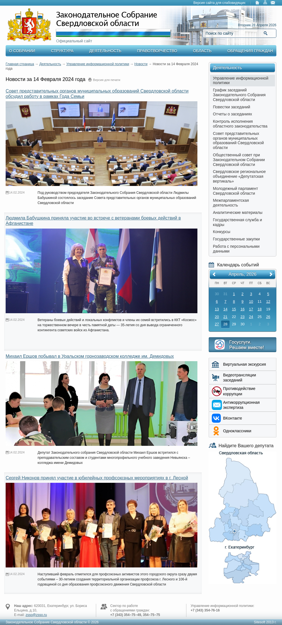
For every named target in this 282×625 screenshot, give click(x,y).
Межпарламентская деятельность (231, 202)
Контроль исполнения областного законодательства (240, 123)
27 (217, 324)
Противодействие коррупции (239, 391)
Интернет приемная (242, 344)
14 (225, 309)
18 (259, 309)
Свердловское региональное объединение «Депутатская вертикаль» (239, 176)
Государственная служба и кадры (237, 222)
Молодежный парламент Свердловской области (235, 191)
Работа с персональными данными (236, 248)
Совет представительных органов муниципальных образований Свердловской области (238, 140)
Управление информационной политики (97, 64)
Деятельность (105, 51)
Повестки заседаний (231, 107)
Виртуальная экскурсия (244, 364)
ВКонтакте (232, 418)
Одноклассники (237, 431)
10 (251, 301)
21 (225, 317)
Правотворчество (157, 51)
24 (251, 317)
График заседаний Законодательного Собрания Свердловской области (239, 95)
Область (202, 51)
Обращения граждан (250, 51)
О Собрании (22, 51)
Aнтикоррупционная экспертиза (241, 405)
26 (268, 317)
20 (217, 317)
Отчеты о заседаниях (232, 114)
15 (234, 309)
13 (217, 309)
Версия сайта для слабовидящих (219, 3)
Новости (141, 64)
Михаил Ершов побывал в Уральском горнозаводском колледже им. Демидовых (90, 356)
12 (268, 301)
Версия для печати (106, 80)
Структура (62, 51)
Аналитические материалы (238, 212)
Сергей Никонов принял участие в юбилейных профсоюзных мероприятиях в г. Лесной (97, 477)
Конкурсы (221, 231)
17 (251, 309)
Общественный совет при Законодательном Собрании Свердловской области (239, 160)
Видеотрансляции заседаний (239, 377)
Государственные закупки (236, 239)
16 (242, 309)
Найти (265, 33)
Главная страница (20, 64)
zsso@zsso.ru (36, 615)
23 (242, 317)
